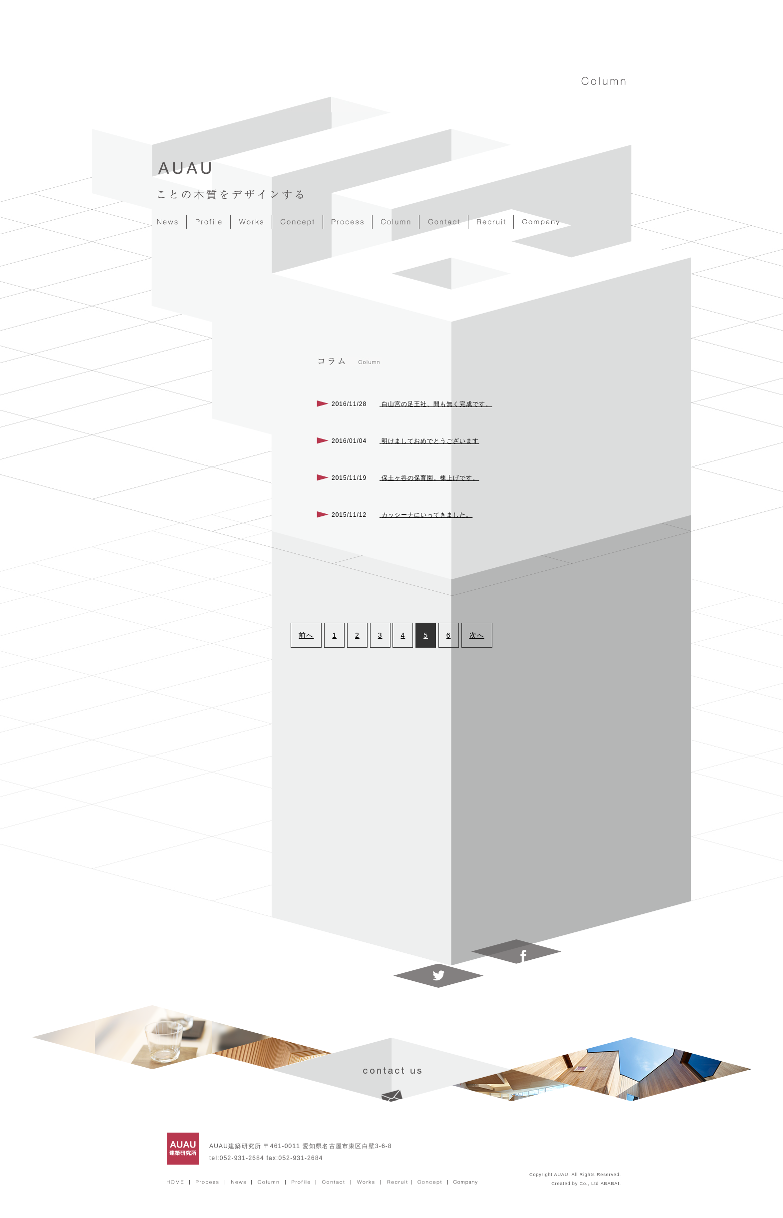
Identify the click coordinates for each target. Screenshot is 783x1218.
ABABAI (610, 1183)
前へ (306, 635)
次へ (476, 635)
